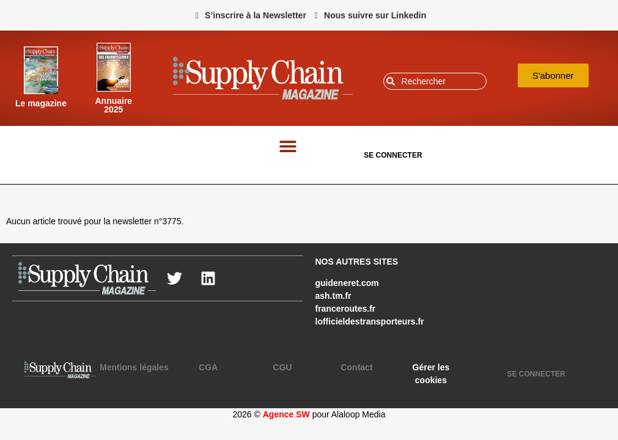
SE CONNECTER (393, 155)
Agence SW (286, 414)
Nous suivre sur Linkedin (375, 15)
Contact (356, 367)
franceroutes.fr (345, 309)
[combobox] (435, 81)
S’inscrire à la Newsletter (255, 15)
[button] (288, 146)
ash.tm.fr (333, 296)
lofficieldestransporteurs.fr (369, 321)
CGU (282, 367)
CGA (208, 367)
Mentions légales (134, 367)
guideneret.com (347, 283)
